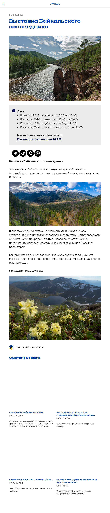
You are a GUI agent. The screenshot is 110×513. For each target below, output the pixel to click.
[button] (39, 139)
